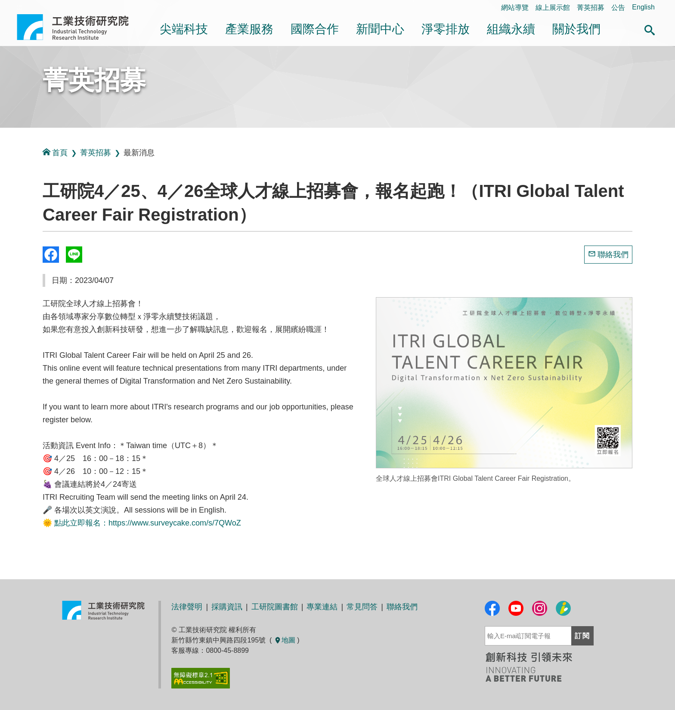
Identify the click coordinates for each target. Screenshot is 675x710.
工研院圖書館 (274, 606)
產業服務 (249, 29)
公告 (618, 7)
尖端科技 (184, 29)
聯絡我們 (613, 254)
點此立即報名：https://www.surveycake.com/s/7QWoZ (147, 523)
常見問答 (362, 606)
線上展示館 (553, 7)
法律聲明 (186, 606)
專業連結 (322, 606)
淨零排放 (445, 29)
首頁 (55, 152)
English (643, 7)
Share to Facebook (51, 254)
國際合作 (315, 29)
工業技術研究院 (79, 27)
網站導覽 (515, 7)
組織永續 (511, 29)
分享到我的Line (74, 254)
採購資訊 (226, 606)
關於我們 (576, 29)
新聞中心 (380, 29)
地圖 (284, 640)
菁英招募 (590, 7)
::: (3, 193)
